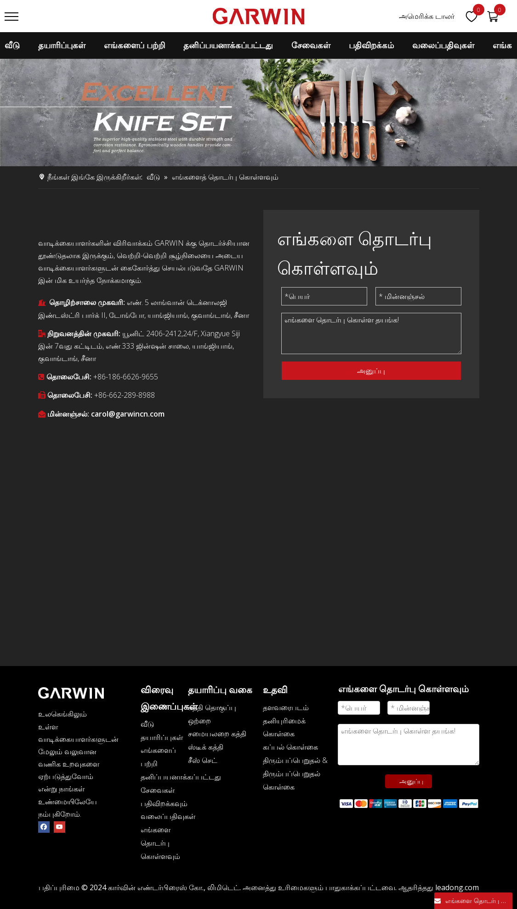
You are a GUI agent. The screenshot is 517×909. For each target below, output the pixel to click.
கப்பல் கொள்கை (290, 747)
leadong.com (457, 887)
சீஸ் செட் (202, 760)
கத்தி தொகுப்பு (212, 707)
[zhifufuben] (408, 803)
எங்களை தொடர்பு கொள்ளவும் (160, 842)
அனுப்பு (371, 371)
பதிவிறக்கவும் (164, 803)
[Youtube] (59, 826)
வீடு (12, 45)
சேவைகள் (310, 45)
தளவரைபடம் (286, 707)
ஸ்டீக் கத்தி (205, 747)
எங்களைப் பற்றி (134, 45)
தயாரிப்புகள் (61, 45)
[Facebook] (44, 826)
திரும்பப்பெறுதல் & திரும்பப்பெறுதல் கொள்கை (295, 773)
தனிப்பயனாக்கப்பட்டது (228, 45)
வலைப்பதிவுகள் (168, 816)
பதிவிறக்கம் (371, 45)
